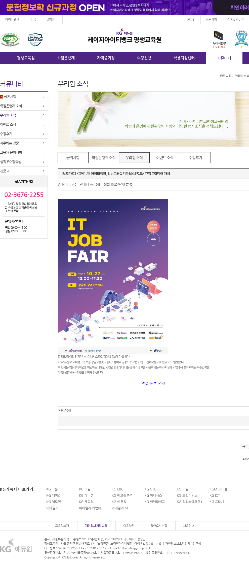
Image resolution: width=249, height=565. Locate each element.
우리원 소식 (8, 115)
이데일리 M (120, 508)
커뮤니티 (224, 58)
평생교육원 (26, 58)
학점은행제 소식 (11, 106)
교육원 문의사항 (11, 152)
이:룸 (32, 19)
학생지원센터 (184, 58)
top (245, 459)
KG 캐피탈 (86, 502)
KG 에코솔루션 (122, 495)
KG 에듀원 (119, 502)
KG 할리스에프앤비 (190, 502)
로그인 (191, 19)
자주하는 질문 (9, 143)
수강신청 (144, 58)
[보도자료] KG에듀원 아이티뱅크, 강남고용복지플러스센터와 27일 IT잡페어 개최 (116, 174)
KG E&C (117, 489)
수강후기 (6, 134)
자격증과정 (106, 58)
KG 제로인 (53, 502)
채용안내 (188, 525)
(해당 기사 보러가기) (153, 383)
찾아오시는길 (158, 525)
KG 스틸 (85, 489)
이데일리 (52, 508)
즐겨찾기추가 (235, 19)
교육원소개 (62, 525)
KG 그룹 (52, 489)
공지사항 (8, 96)
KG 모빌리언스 (187, 495)
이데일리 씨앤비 (90, 508)
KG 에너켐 (86, 495)
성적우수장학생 (10, 162)
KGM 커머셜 (218, 489)
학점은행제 (66, 58)
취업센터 (51, 19)
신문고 (4, 171)
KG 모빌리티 (185, 489)
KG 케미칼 (53, 495)
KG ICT (215, 495)
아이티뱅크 (12, 19)
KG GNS (150, 489)
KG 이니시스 (153, 495)
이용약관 (128, 525)
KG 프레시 (217, 502)
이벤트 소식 (8, 124)
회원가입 (211, 19)
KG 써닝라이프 (154, 502)
